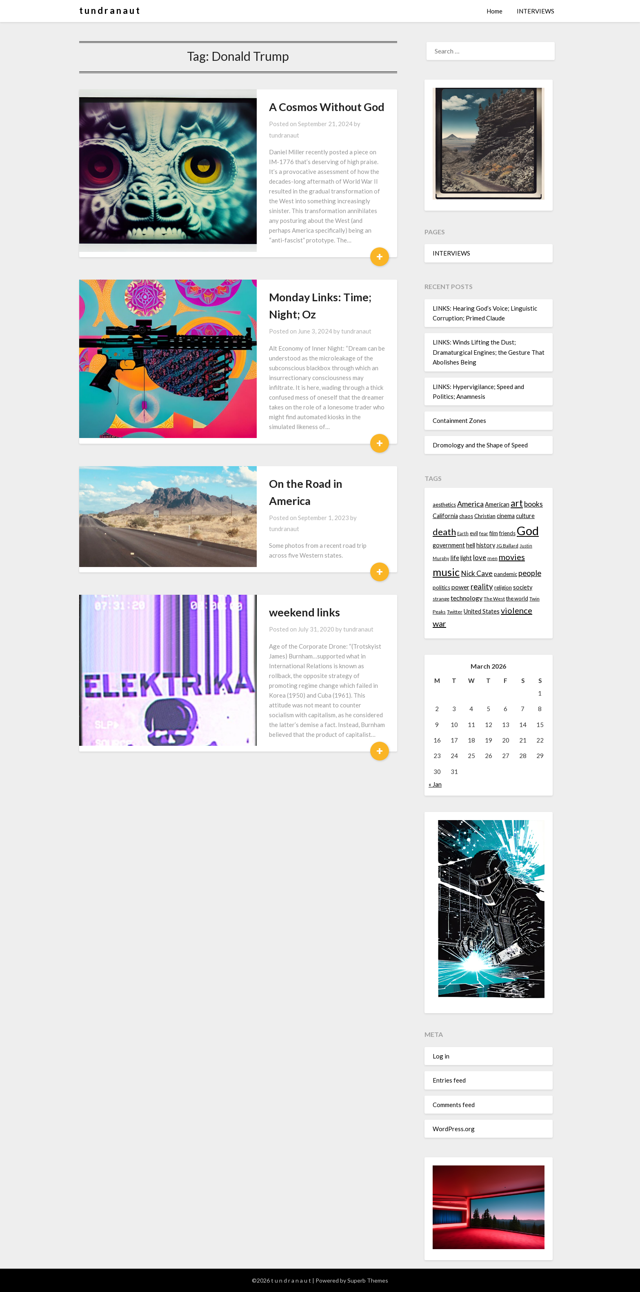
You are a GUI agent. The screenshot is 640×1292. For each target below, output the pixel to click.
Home (494, 11)
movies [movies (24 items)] (512, 557)
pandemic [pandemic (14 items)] (505, 574)
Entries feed (449, 1080)
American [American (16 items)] (497, 504)
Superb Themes (367, 1280)
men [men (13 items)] (492, 558)
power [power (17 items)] (460, 587)
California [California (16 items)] (445, 515)
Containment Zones (459, 420)
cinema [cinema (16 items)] (506, 515)
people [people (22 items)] (529, 573)
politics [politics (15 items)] (441, 587)
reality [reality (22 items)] (482, 586)
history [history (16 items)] (485, 545)
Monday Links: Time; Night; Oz (294, 256)
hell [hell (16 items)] (470, 545)
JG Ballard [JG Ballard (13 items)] (507, 546)
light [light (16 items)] (466, 557)
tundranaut (326, 123)
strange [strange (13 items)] (441, 599)
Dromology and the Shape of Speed (480, 445)
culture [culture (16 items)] (525, 515)
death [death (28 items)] (444, 531)
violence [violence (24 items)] (516, 610)
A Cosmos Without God (276, 106)
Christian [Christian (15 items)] (485, 516)
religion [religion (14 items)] (503, 587)
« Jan (435, 784)
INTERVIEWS (535, 11)
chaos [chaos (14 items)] (466, 516)
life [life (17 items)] (454, 557)
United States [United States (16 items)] (482, 611)
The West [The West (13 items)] (494, 599)
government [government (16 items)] (449, 545)
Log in (441, 1056)
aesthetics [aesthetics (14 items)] (444, 504)
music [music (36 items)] (446, 572)
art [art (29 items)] (517, 503)
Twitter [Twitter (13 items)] (454, 612)
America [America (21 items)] (470, 503)
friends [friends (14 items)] (507, 533)
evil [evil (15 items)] (474, 533)
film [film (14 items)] (493, 533)
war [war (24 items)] (439, 623)
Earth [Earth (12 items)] (463, 533)
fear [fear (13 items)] (483, 533)
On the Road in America (277, 396)
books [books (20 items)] (533, 504)
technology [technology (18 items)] (466, 598)
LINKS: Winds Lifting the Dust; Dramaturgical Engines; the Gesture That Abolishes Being (488, 352)
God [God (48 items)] (528, 530)
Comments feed (454, 1104)
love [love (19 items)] (479, 557)
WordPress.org (454, 1128)
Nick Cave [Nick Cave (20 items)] (477, 573)
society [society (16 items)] (522, 587)
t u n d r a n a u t (109, 10)
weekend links (254, 496)
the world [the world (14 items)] (517, 598)
